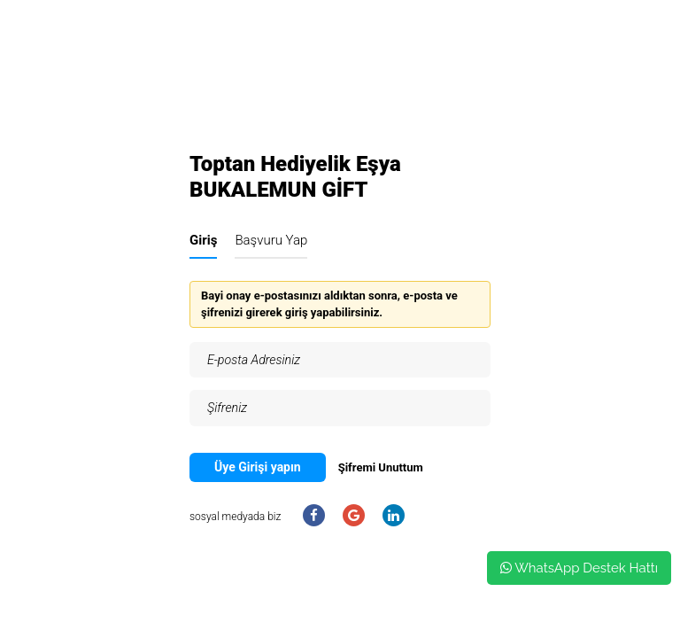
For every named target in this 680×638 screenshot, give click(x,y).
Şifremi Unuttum (380, 467)
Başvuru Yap (271, 240)
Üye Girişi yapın (257, 467)
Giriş (203, 240)
